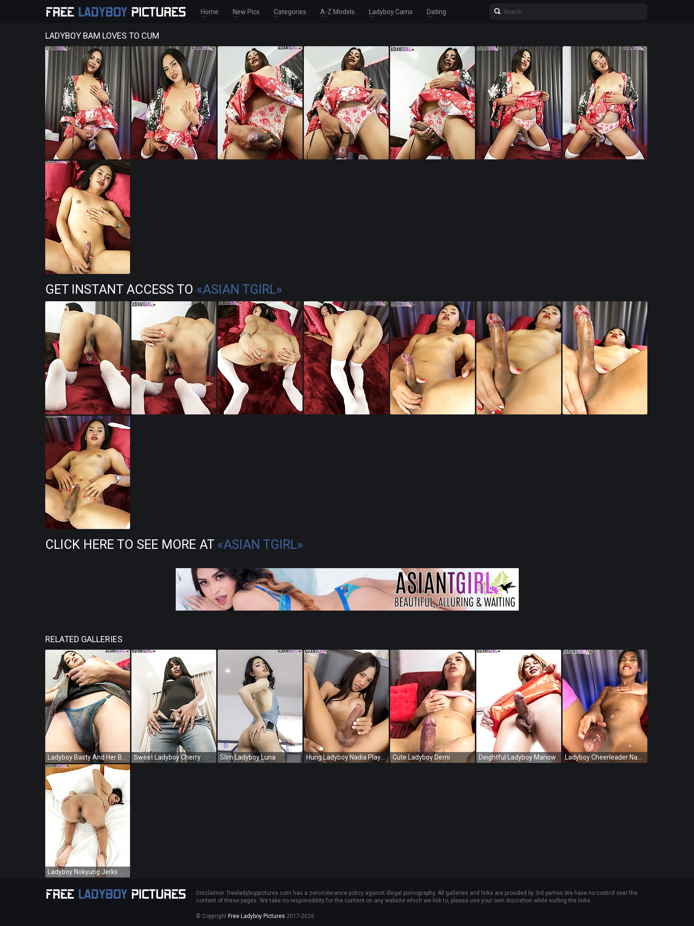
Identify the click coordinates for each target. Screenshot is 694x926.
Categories (290, 12)
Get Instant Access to (163, 289)
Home (210, 12)
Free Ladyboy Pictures (256, 916)
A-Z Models (337, 12)
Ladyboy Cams (391, 12)
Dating (436, 12)
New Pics (246, 12)
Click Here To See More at (174, 544)
